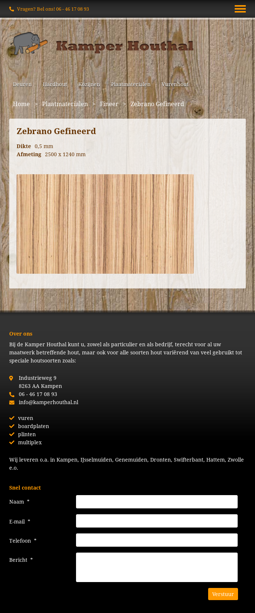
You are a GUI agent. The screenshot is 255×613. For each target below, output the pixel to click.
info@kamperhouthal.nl (48, 402)
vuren (25, 417)
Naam (19, 501)
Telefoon (23, 540)
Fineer (109, 104)
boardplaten (33, 426)
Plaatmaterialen (131, 84)
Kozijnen (89, 84)
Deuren (22, 84)
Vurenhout (175, 84)
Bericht (21, 559)
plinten (27, 434)
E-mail (19, 521)
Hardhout (55, 84)
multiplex (30, 442)
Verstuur (223, 594)
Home (21, 104)
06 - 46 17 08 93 (72, 9)
